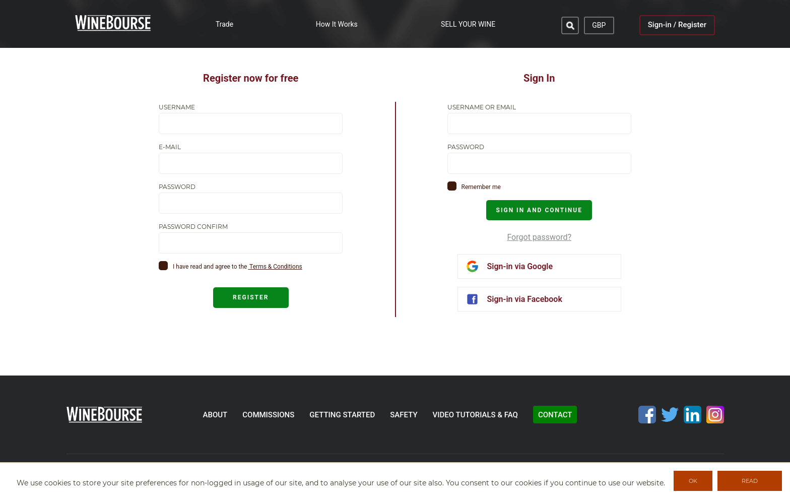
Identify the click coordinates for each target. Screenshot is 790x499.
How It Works (337, 24)
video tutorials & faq (475, 414)
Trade (224, 24)
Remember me (481, 187)
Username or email (481, 107)
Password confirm (193, 227)
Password (177, 187)
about (215, 414)
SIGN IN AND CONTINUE (539, 210)
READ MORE (750, 484)
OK (693, 480)
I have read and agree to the (210, 266)
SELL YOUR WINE (468, 24)
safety (403, 414)
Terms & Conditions (275, 266)
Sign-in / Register (677, 24)
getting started (342, 414)
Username (177, 107)
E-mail (170, 147)
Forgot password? (539, 237)
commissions (268, 414)
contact (555, 414)
